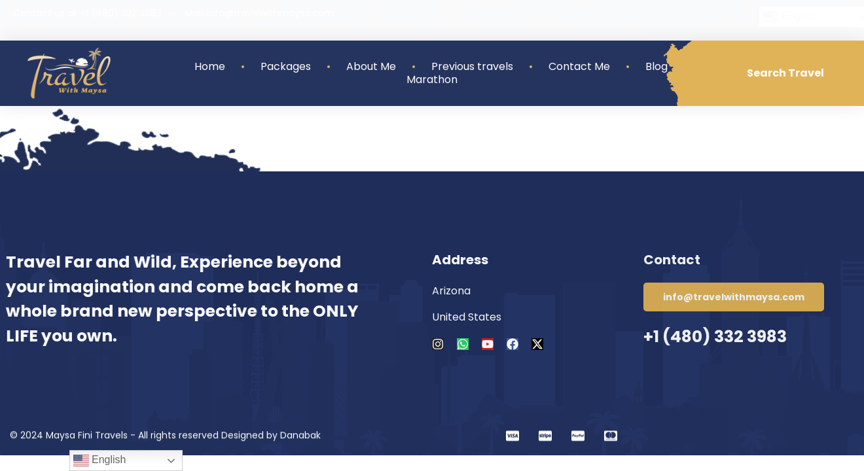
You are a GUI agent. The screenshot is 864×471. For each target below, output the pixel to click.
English (99, 460)
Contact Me (579, 66)
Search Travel (785, 72)
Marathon (432, 79)
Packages (286, 66)
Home (209, 66)
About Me (371, 66)
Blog (656, 66)
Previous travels (472, 66)
